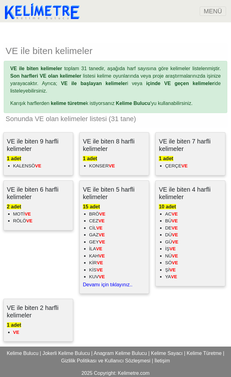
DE (171, 227)
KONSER (102, 165)
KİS (96, 269)
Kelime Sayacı (167, 353)
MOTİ (22, 213)
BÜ (171, 220)
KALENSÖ (27, 165)
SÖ (171, 262)
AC (171, 213)
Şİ (170, 269)
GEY (97, 241)
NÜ (171, 255)
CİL (95, 227)
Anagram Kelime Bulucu (120, 353)
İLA (95, 248)
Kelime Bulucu (22, 353)
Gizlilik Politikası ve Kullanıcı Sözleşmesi (105, 360)
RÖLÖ (23, 220)
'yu (136, 103)
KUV (97, 276)
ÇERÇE (176, 165)
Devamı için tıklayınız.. (107, 284)
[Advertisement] (115, 31)
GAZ (97, 234)
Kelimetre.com (133, 373)
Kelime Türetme (204, 353)
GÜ (171, 241)
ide (183, 83)
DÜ (171, 234)
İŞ (170, 248)
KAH (97, 255)
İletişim (162, 360)
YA (171, 276)
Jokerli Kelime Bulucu (66, 353)
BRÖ (97, 213)
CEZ (96, 220)
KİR (96, 262)
